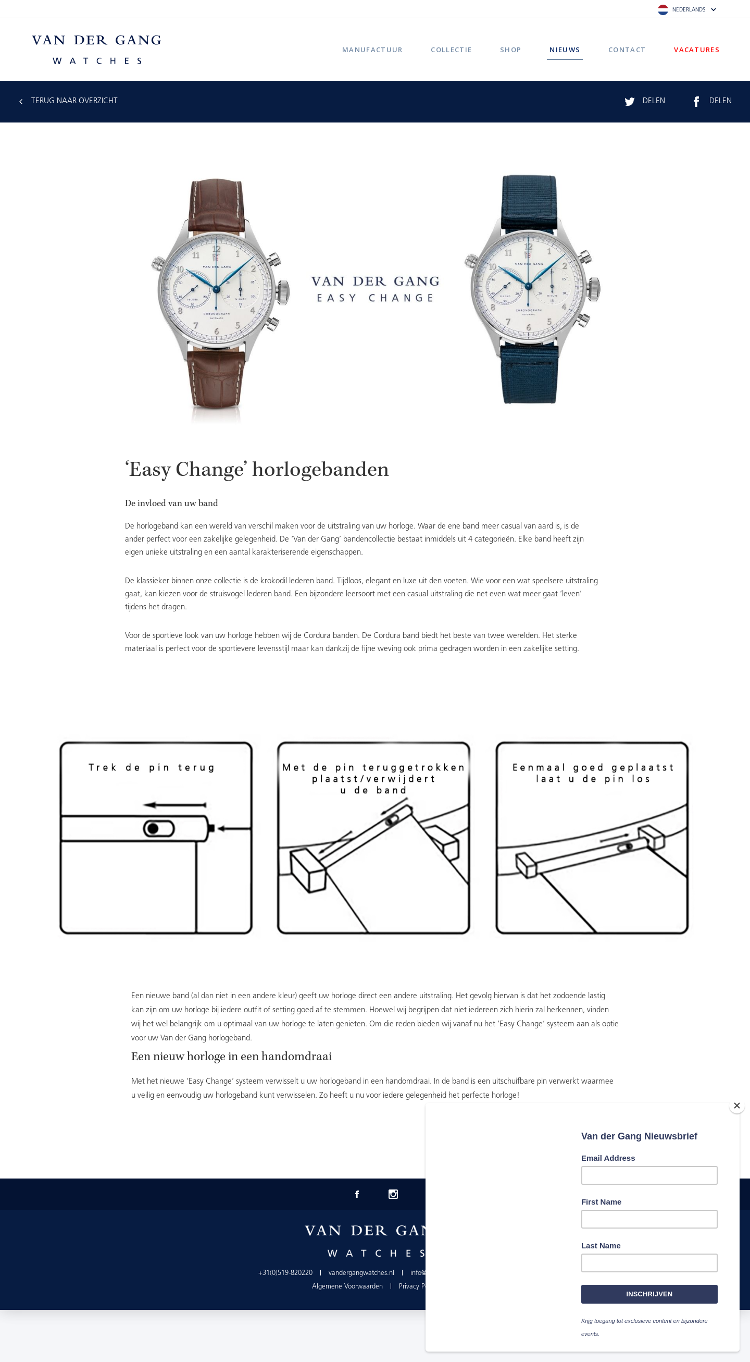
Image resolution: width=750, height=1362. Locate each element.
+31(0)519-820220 (285, 1273)
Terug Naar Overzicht (74, 101)
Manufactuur (372, 49)
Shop (510, 49)
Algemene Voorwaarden (347, 1286)
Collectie (451, 49)
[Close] (737, 1105)
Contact (627, 49)
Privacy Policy (418, 1286)
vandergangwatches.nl (361, 1273)
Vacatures (697, 49)
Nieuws (564, 49)
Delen (654, 101)
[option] (375, 838)
